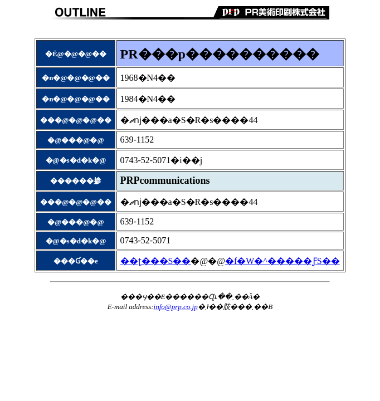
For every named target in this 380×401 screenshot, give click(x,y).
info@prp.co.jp (176, 306)
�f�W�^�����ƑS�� (282, 261)
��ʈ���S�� (155, 261)
